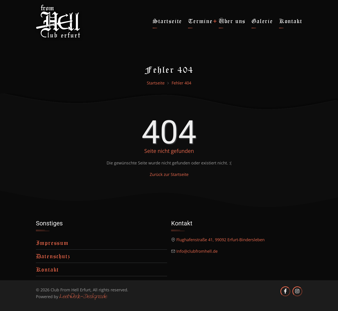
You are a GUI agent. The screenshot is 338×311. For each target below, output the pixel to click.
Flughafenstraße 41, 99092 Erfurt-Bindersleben (220, 239)
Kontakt (290, 21)
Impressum (52, 242)
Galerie (262, 21)
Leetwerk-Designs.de (83, 296)
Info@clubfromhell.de (197, 251)
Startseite (167, 21)
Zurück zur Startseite (169, 174)
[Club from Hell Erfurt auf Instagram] (297, 291)
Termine (200, 21)
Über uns (232, 21)
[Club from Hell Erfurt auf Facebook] (285, 291)
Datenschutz (53, 256)
